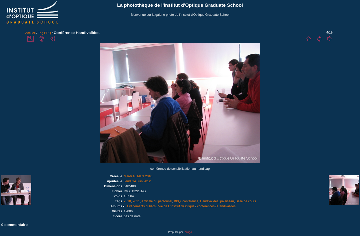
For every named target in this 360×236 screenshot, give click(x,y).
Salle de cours (246, 201)
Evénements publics (141, 206)
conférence (190, 201)
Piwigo (188, 232)
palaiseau (227, 201)
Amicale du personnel (157, 201)
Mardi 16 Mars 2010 (138, 176)
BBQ (47, 33)
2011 (136, 201)
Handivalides (209, 201)
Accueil (30, 33)
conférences (206, 206)
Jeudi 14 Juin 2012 (137, 181)
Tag (41, 33)
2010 (127, 201)
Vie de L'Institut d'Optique (176, 206)
